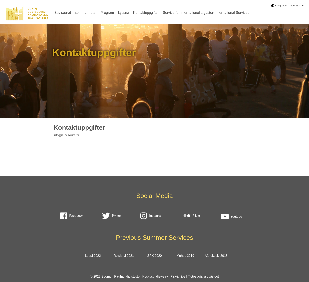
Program (107, 13)
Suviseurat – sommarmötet (75, 13)
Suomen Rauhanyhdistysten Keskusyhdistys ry (134, 276)
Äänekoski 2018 (216, 255)
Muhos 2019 (185, 255)
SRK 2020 (154, 255)
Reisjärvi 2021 (124, 255)
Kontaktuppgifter (146, 13)
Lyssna (123, 13)
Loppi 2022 (93, 255)
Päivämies (178, 276)
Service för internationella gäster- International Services (206, 13)
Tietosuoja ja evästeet (203, 276)
